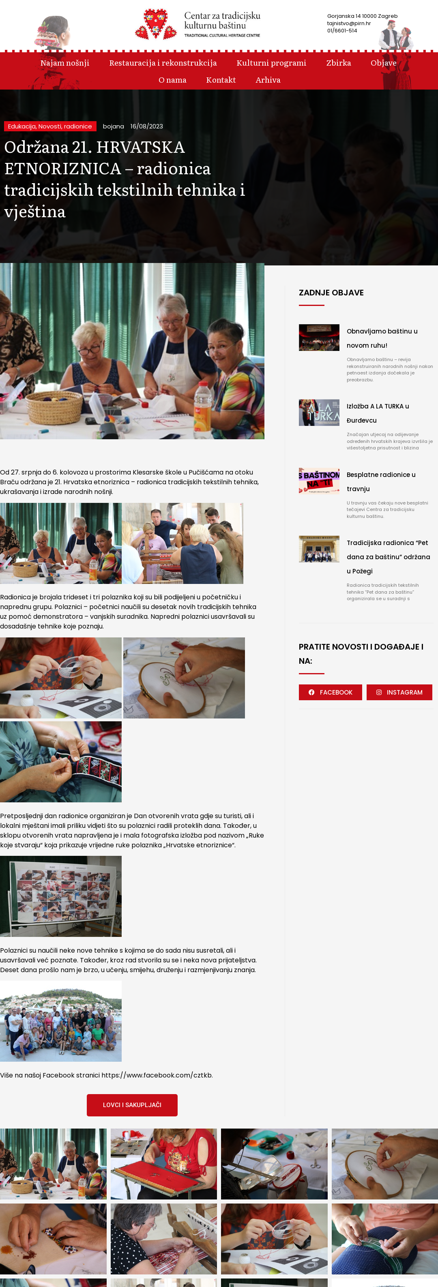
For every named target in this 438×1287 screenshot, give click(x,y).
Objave (384, 62)
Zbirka (338, 62)
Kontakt (221, 79)
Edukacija (22, 126)
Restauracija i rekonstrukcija (163, 62)
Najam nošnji (65, 62)
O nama (173, 79)
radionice (78, 126)
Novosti (50, 126)
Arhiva (268, 79)
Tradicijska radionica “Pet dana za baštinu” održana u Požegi (388, 557)
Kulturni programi (271, 62)
